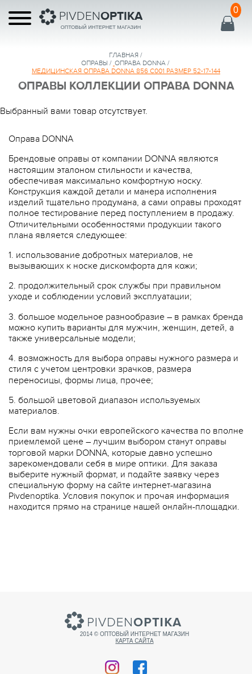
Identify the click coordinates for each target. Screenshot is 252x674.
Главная (123, 55)
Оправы (94, 63)
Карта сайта (134, 641)
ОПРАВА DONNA (140, 63)
